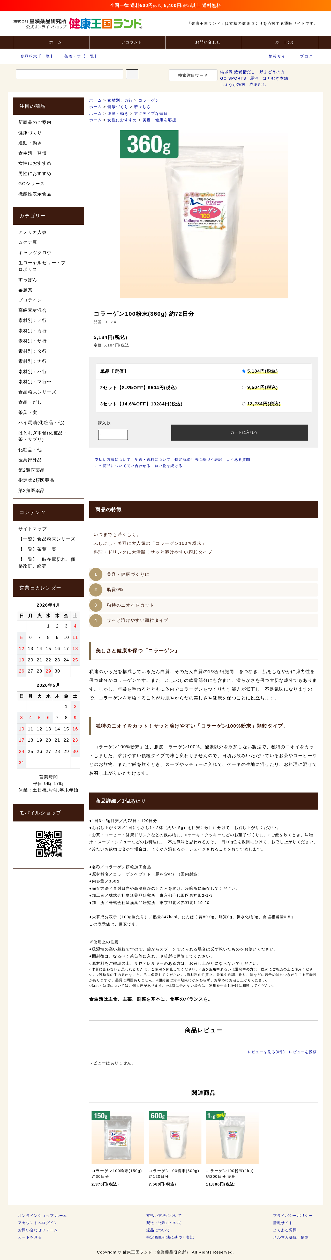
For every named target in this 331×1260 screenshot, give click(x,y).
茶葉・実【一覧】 (78, 56)
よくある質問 (238, 459)
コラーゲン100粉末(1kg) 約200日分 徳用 (230, 1173)
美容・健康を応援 (159, 120)
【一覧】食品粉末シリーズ (46, 539)
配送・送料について (152, 459)
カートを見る (30, 1237)
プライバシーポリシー (293, 1215)
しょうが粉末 (232, 84)
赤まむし (258, 84)
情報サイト (279, 56)
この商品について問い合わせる (123, 466)
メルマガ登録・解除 (291, 1237)
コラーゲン (149, 100)
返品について (158, 1230)
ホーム (51, 42)
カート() (280, 42)
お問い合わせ (203, 42)
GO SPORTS (233, 78)
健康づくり (118, 106)
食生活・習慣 (32, 153)
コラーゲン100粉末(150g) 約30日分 (117, 1173)
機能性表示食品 (35, 194)
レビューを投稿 (303, 1052)
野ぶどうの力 (272, 72)
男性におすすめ (35, 173)
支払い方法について (113, 459)
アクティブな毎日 (151, 113)
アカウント (127, 42)
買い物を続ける (169, 466)
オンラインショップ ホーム (42, 1215)
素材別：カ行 (120, 100)
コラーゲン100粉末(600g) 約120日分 (174, 1173)
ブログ (306, 56)
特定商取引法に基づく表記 (198, 459)
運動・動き (118, 113)
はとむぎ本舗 (275, 78)
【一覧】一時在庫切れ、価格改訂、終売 (46, 563)
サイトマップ (32, 528)
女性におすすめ (122, 120)
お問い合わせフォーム (38, 1230)
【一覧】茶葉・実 (37, 549)
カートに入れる (240, 432)
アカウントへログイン (38, 1223)
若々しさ (142, 106)
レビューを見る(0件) (266, 1052)
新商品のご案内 (35, 122)
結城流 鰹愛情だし (237, 72)
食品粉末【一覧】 (34, 56)
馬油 (254, 78)
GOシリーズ (31, 183)
